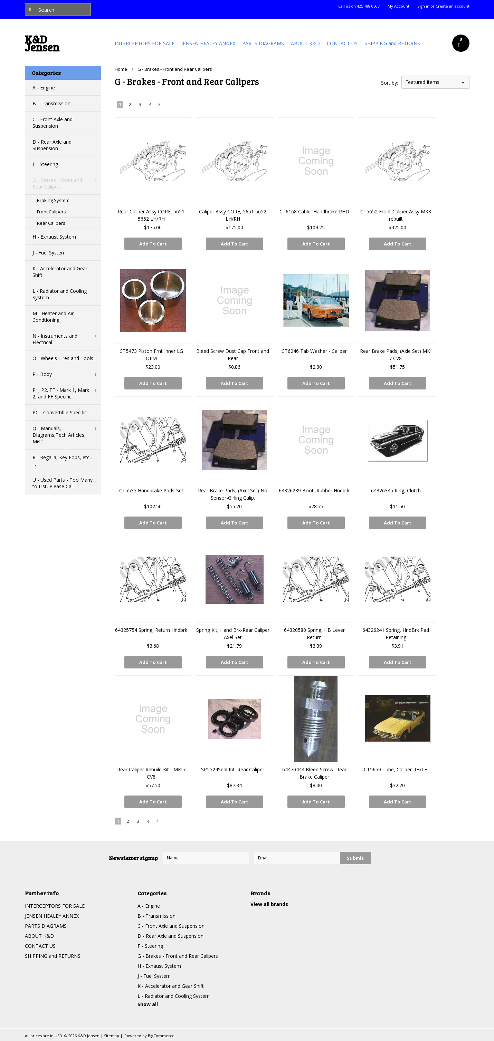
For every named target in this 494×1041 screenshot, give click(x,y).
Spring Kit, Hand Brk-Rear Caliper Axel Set (232, 633)
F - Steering (45, 164)
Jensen (42, 45)
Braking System (53, 200)
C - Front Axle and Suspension (52, 122)
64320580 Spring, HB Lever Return (314, 633)
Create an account (452, 6)
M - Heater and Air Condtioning (53, 316)
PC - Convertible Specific (59, 412)
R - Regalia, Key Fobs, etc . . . (62, 460)
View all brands (269, 904)
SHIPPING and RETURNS (392, 43)
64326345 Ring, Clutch (396, 490)
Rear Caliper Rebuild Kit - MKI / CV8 (151, 773)
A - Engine (43, 87)
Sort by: (389, 82)
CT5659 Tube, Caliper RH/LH (396, 769)
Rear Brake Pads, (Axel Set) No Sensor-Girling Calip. (232, 494)
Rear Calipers (51, 223)
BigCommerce (161, 1035)
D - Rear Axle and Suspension (52, 145)
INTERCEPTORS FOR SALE (144, 43)
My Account (398, 6)
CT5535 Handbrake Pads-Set (151, 490)
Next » (159, 105)
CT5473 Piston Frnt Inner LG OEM (151, 355)
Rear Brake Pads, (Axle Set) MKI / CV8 (395, 355)
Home (121, 69)
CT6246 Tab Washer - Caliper (314, 351)
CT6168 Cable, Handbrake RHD (314, 211)
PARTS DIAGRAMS (263, 43)
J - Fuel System (49, 252)
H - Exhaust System (54, 236)
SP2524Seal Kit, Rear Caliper (232, 769)
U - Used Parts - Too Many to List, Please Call (62, 483)
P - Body (42, 374)
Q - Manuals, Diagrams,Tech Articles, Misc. (59, 435)
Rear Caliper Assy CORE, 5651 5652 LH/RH (151, 215)
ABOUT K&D (305, 43)
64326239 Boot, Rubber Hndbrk (314, 490)
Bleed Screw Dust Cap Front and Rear (232, 355)
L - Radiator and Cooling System (59, 294)
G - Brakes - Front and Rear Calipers (57, 183)
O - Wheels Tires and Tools (62, 358)
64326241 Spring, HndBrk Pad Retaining (395, 633)
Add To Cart (153, 244)
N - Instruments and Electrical (54, 339)
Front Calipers (51, 212)
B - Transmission (51, 103)
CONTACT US (342, 43)
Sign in (423, 6)
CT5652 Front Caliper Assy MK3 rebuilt (395, 215)
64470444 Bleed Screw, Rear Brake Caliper (314, 773)
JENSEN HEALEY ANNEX (208, 43)
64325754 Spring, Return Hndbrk (151, 630)
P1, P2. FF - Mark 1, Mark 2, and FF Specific (60, 393)
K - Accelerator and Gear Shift (59, 271)
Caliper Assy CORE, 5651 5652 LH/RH (232, 215)
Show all (147, 1004)
